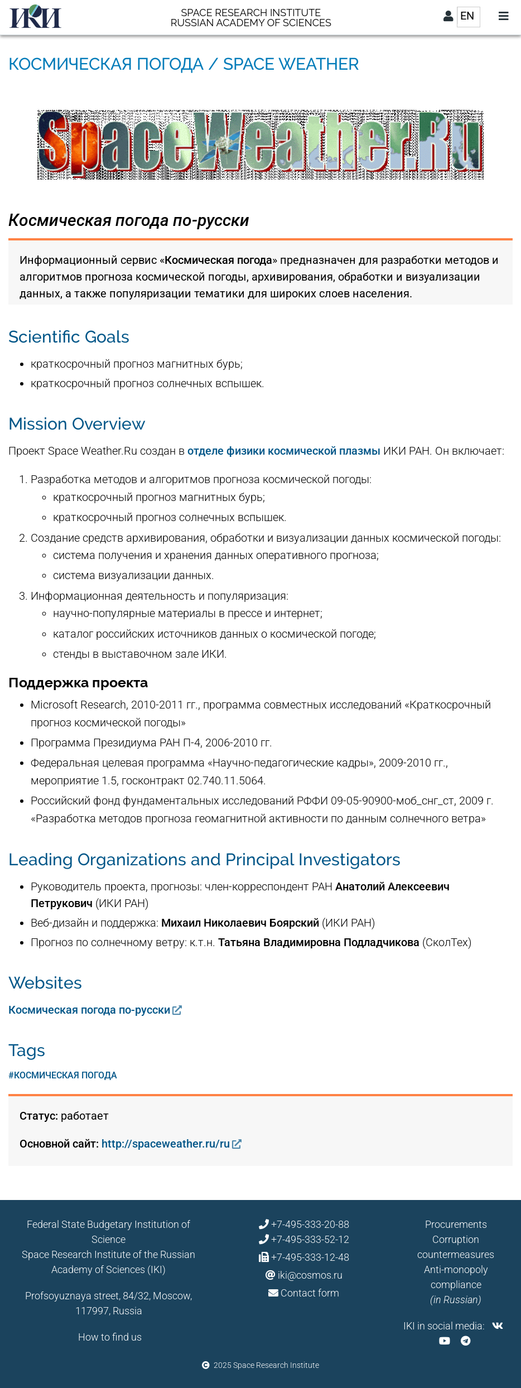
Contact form (310, 1293)
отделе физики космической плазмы (283, 450)
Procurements (456, 1224)
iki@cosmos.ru (310, 1275)
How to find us (110, 1337)
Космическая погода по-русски (89, 1009)
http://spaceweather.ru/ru (166, 1143)
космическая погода (65, 1075)
